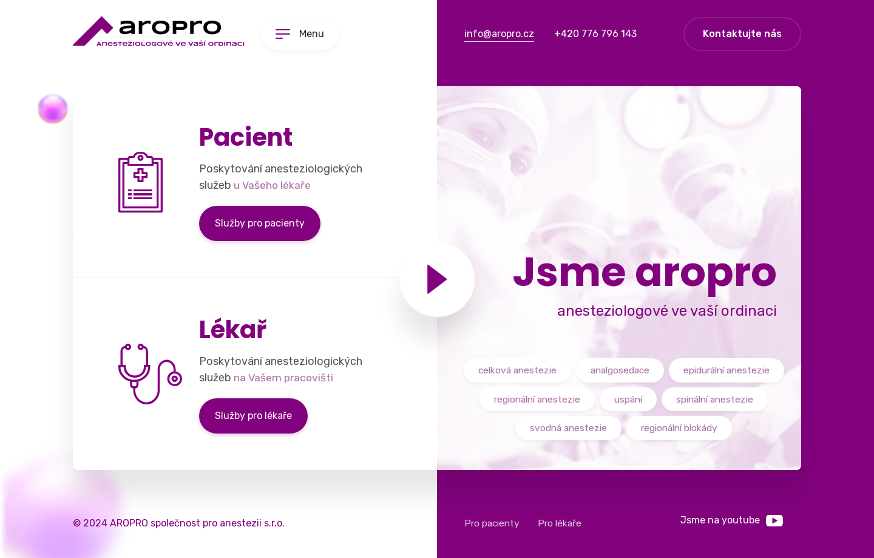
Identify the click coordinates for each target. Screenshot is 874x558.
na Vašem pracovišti (284, 377)
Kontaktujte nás (742, 33)
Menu (315, 33)
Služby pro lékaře (253, 415)
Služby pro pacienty (260, 223)
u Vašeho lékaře (273, 185)
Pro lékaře (562, 523)
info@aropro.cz (499, 33)
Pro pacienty (493, 523)
